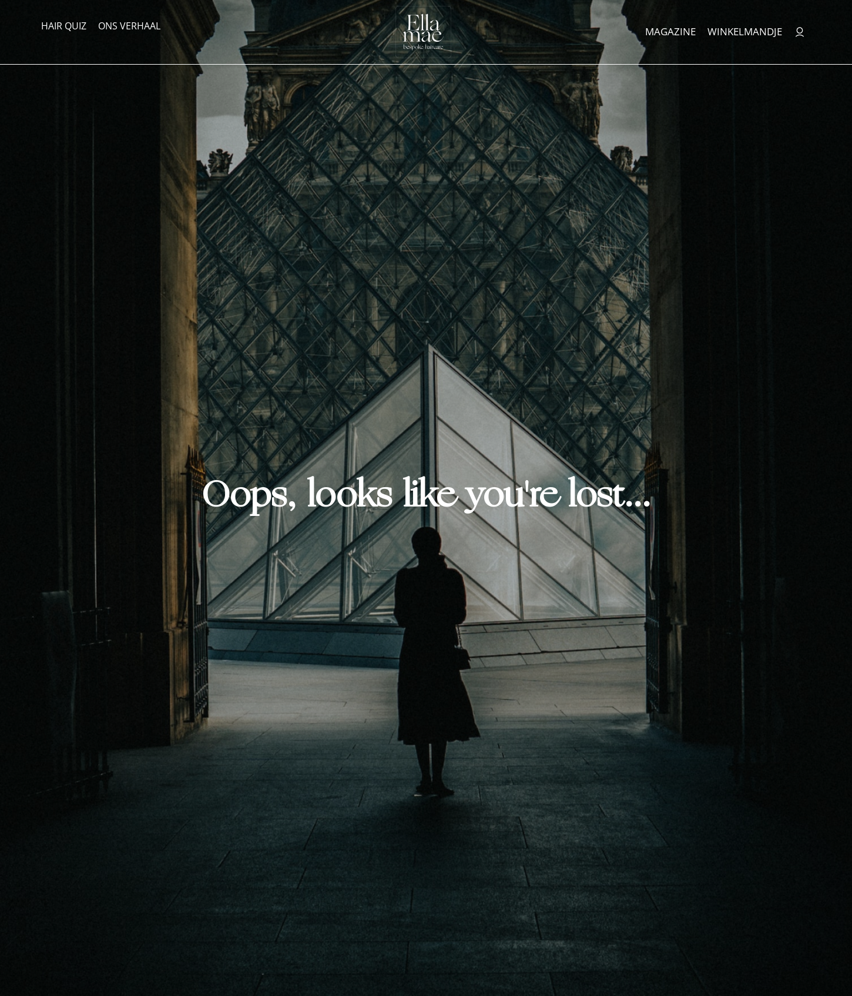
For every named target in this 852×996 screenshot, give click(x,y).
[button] (816, 963)
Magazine (670, 31)
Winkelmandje (744, 31)
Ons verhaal (129, 25)
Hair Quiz (63, 25)
